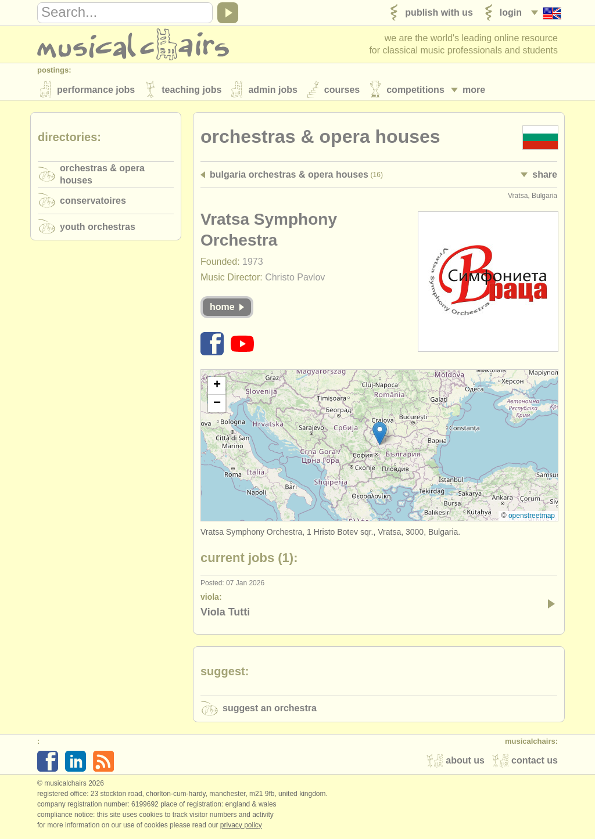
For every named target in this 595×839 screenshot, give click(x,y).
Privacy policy (241, 827)
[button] (379, 435)
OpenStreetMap (531, 517)
